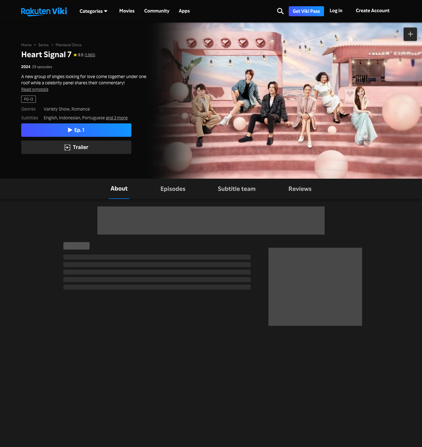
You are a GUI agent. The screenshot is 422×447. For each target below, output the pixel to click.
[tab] (119, 189)
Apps (184, 11)
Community (156, 11)
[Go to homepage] (44, 11)
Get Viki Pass (306, 11)
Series (43, 44)
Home (26, 44)
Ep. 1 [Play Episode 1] (76, 130)
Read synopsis (34, 89)
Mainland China (68, 44)
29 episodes (42, 66)
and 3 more (117, 117)
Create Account (373, 10)
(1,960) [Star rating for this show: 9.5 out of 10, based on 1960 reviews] (90, 54)
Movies (127, 11)
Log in (336, 10)
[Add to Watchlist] (410, 34)
